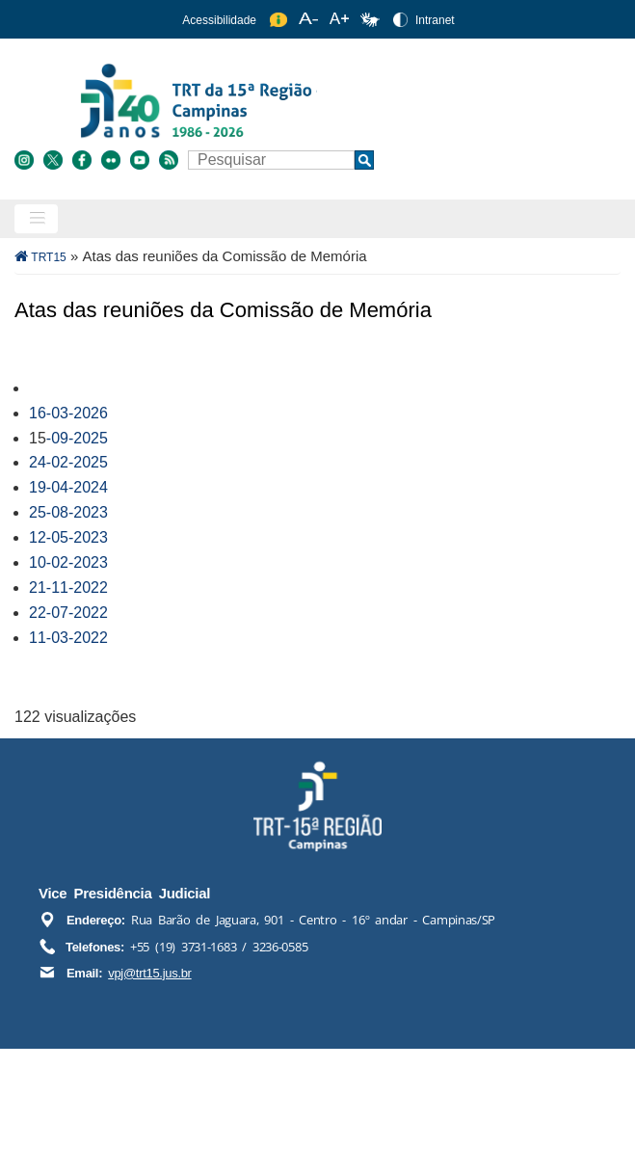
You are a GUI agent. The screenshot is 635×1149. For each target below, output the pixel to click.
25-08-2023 (68, 512)
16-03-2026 (68, 413)
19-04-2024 (68, 487)
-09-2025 (77, 438)
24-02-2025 (68, 462)
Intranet (435, 20)
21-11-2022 (68, 587)
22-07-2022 (68, 612)
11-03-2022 (68, 637)
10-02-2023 (68, 562)
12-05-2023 (68, 537)
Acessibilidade (219, 20)
